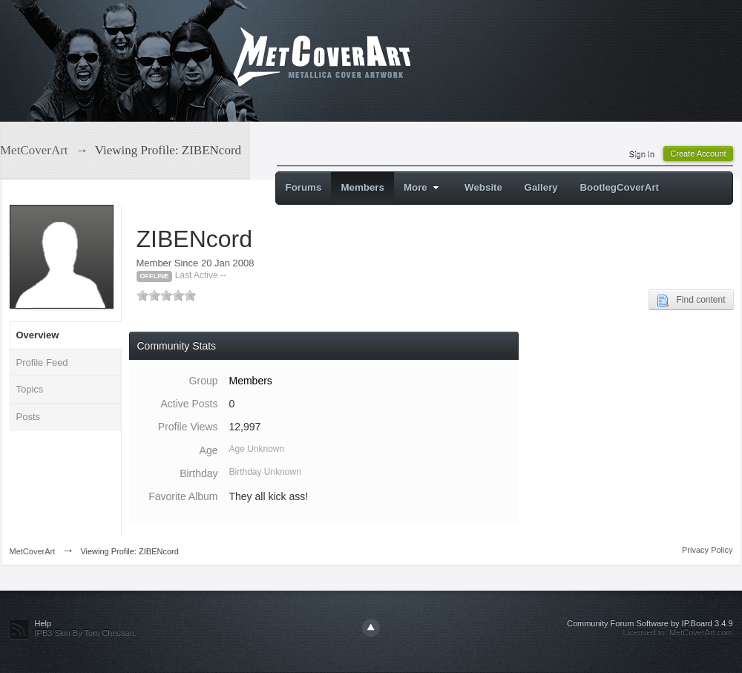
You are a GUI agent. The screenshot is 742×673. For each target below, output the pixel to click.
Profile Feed (42, 362)
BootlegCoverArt (619, 187)
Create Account (698, 153)
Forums (304, 187)
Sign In (641, 153)
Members (362, 187)
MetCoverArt (33, 551)
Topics (30, 389)
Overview (37, 335)
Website (483, 187)
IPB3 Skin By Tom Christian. (86, 632)
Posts (28, 416)
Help (43, 623)
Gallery (541, 187)
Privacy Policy (707, 549)
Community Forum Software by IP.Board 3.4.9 (650, 623)
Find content (691, 300)
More (423, 187)
